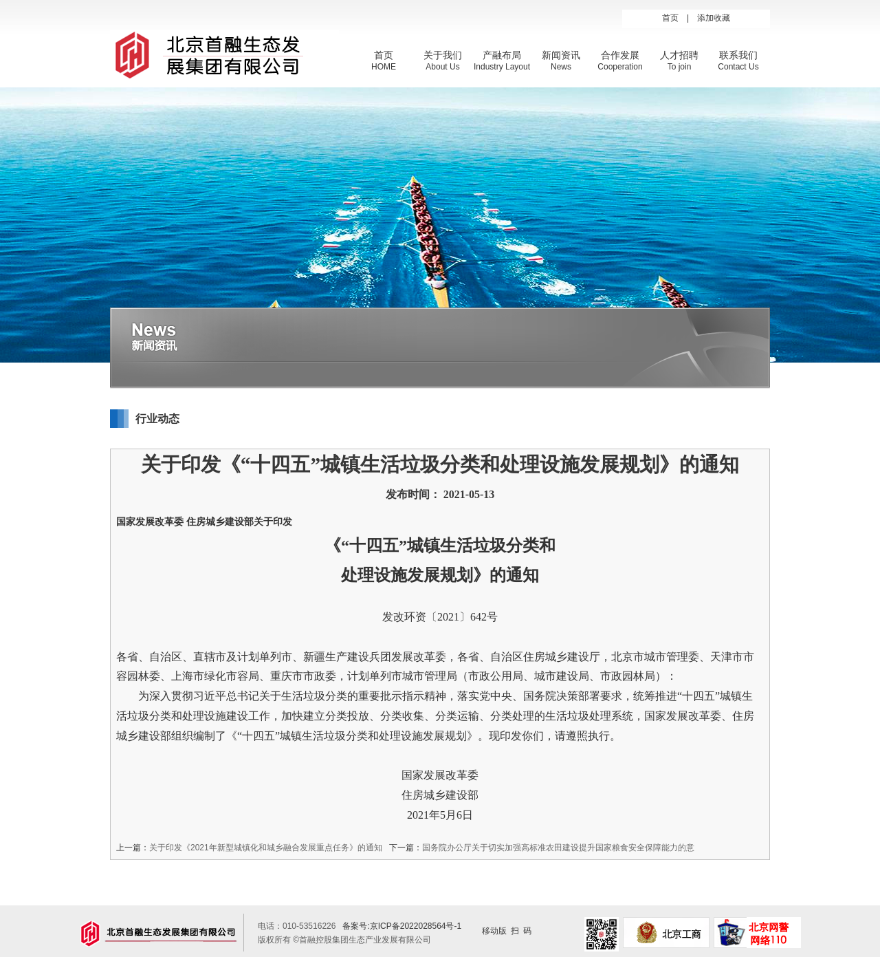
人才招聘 (679, 55)
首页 (670, 18)
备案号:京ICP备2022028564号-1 (401, 926)
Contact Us (738, 67)
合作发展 (620, 55)
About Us (442, 67)
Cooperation (619, 67)
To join (680, 67)
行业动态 (157, 418)
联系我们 (738, 55)
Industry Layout (502, 67)
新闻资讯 (561, 55)
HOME (383, 67)
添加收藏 (713, 18)
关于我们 (443, 55)
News (561, 67)
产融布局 (502, 55)
